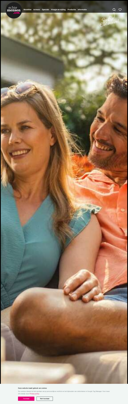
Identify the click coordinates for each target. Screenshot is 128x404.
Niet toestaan (44, 399)
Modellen (27, 9)
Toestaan (26, 399)
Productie (72, 9)
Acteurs (36, 9)
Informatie (82, 9)
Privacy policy (34, 394)
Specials (45, 9)
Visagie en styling (58, 9)
